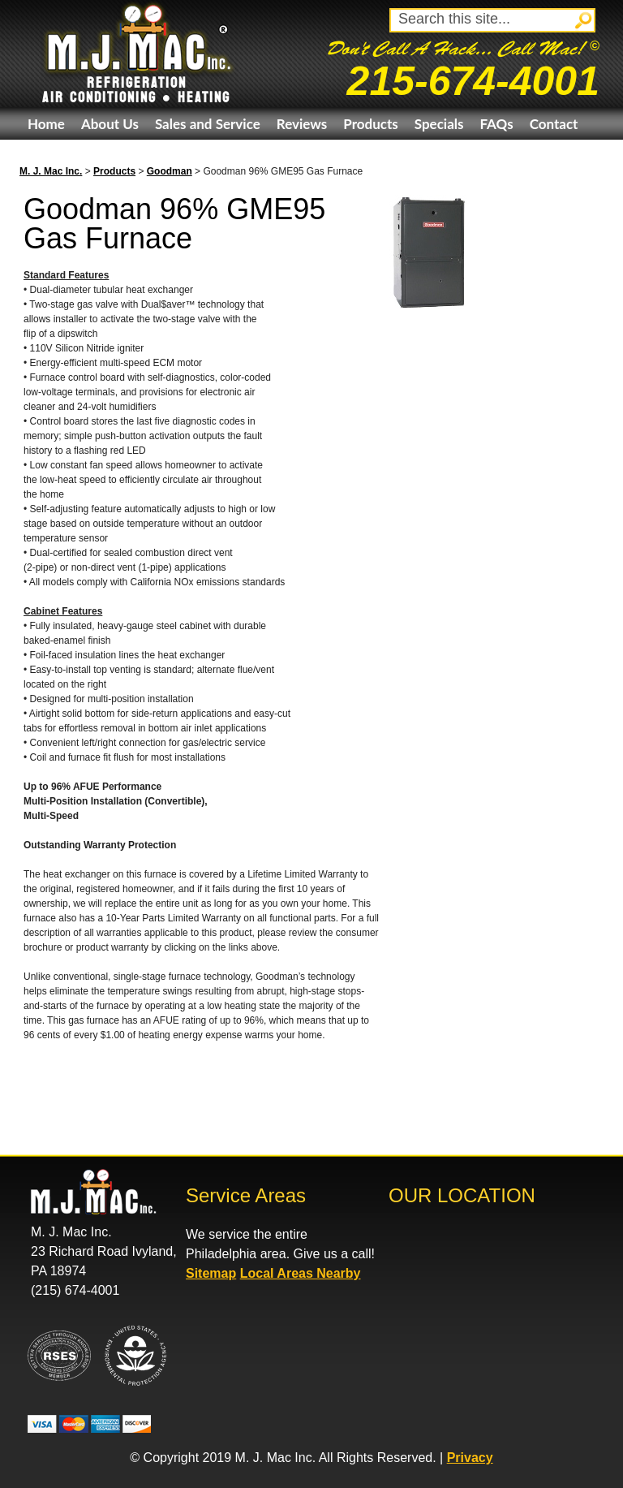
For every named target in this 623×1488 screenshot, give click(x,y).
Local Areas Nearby (300, 1273)
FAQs (496, 123)
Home (46, 123)
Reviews (302, 123)
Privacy (470, 1457)
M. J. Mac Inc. (50, 171)
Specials (439, 123)
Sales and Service (207, 123)
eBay (43, 155)
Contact (554, 123)
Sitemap (211, 1273)
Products (370, 123)
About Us (110, 123)
